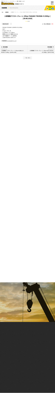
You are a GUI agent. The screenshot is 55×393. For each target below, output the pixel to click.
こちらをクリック (11, 41)
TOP (2, 12)
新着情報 (6, 12)
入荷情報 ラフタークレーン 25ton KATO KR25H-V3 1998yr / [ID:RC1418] (41, 49)
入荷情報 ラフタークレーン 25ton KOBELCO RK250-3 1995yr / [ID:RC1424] (13, 49)
